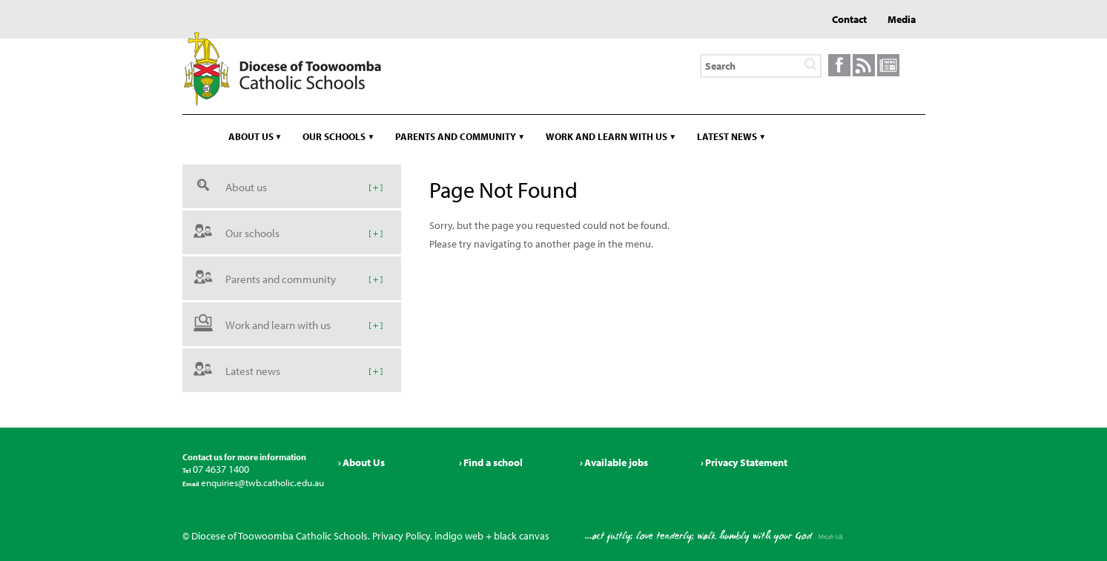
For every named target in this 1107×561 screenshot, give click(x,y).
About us (251, 136)
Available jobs (616, 462)
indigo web (458, 535)
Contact (849, 19)
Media (902, 19)
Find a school (493, 462)
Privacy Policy (401, 535)
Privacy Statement (746, 462)
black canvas (521, 535)
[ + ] (376, 187)
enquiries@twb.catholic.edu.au (261, 482)
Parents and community (455, 136)
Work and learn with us (606, 136)
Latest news (727, 136)
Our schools (334, 136)
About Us (364, 462)
